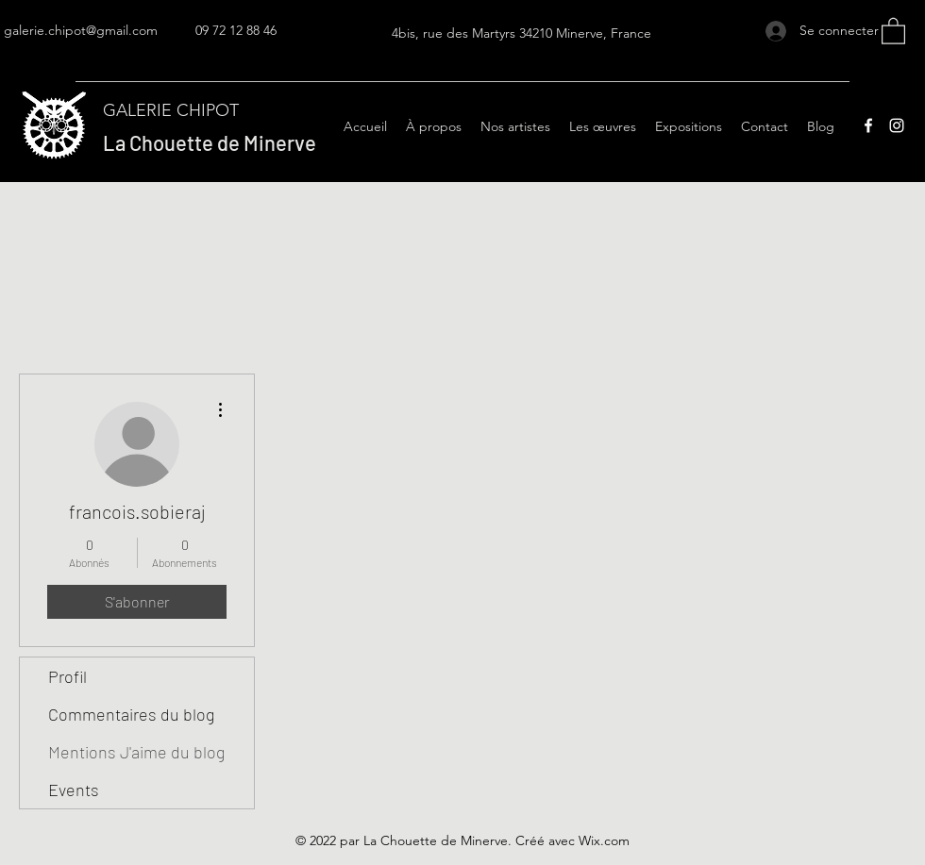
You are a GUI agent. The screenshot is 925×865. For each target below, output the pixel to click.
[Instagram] (896, 125)
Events (73, 789)
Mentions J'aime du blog (136, 751)
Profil (67, 676)
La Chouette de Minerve (209, 142)
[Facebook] (868, 125)
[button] (893, 30)
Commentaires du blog (131, 714)
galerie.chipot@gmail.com (81, 30)
